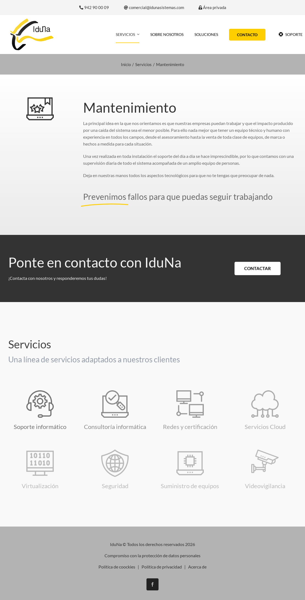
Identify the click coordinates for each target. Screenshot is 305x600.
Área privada (212, 7)
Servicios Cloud (265, 426)
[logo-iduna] (31, 19)
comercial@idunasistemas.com (154, 7)
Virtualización (40, 486)
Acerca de (197, 562)
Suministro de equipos (190, 486)
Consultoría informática (115, 426)
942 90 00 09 (94, 7)
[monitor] (190, 392)
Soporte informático (40, 426)
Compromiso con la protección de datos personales (152, 551)
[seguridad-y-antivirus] (115, 451)
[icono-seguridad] (265, 451)
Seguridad (115, 486)
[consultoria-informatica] (115, 392)
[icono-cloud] (265, 392)
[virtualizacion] (40, 451)
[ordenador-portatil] (190, 451)
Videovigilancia (265, 486)
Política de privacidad (162, 562)
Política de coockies (116, 562)
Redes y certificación (190, 426)
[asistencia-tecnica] (40, 392)
